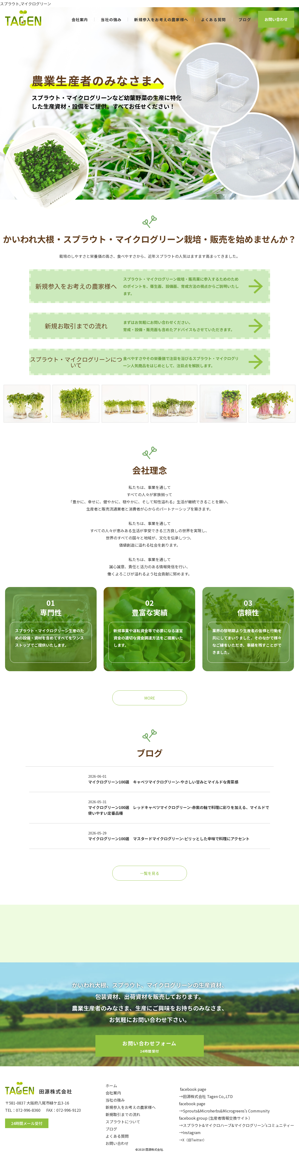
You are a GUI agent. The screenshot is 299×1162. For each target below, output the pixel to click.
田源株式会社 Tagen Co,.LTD (208, 1096)
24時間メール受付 (26, 1123)
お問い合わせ (276, 19)
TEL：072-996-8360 (22, 1110)
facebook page (193, 1089)
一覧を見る (149, 873)
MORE (149, 698)
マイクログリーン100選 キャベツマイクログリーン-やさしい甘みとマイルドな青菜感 (163, 782)
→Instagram (190, 1132)
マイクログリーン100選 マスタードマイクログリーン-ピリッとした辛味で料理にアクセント (169, 838)
